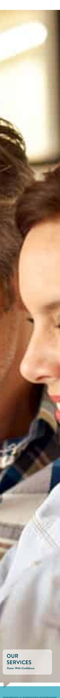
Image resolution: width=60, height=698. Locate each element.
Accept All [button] (27, 692)
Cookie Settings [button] (11, 692)
